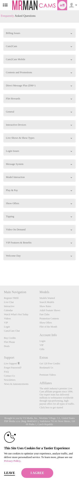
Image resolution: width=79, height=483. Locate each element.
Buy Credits (10, 338)
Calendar (8, 310)
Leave (9, 473)
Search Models (47, 302)
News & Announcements (16, 384)
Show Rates (45, 306)
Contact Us (9, 375)
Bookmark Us (46, 367)
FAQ (6, 371)
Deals (6, 346)
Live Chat (9, 302)
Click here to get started (51, 407)
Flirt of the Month (48, 326)
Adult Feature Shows (50, 310)
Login (7, 326)
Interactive (9, 306)
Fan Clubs (45, 314)
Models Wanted (47, 298)
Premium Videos (48, 374)
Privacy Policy (12, 460)
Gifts (42, 349)
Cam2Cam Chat (12, 330)
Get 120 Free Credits (50, 363)
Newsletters (10, 379)
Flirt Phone (9, 342)
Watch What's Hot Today (16, 314)
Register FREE (11, 298)
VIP (6, 322)
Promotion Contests (49, 318)
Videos (7, 318)
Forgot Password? (12, 367)
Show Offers (46, 322)
